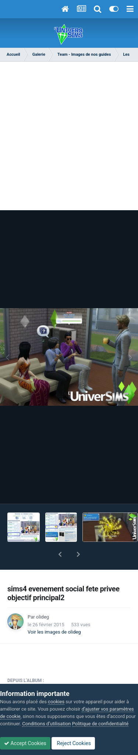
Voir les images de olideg (54, 632)
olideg (42, 617)
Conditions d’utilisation (46, 723)
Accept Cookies (25, 743)
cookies (56, 701)
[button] (60, 554)
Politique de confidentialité (100, 723)
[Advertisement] (69, 134)
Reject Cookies (73, 743)
